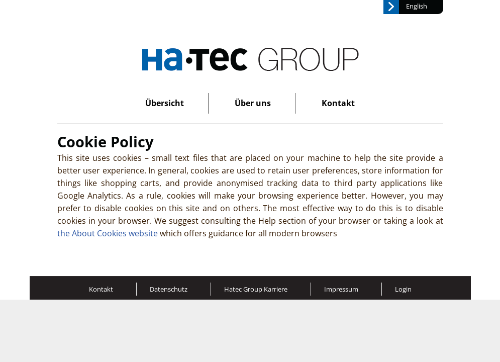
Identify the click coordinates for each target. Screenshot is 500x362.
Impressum (341, 289)
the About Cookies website (107, 233)
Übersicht (164, 103)
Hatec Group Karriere (255, 289)
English (416, 6)
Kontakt (338, 103)
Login (403, 289)
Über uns (253, 103)
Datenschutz (168, 289)
